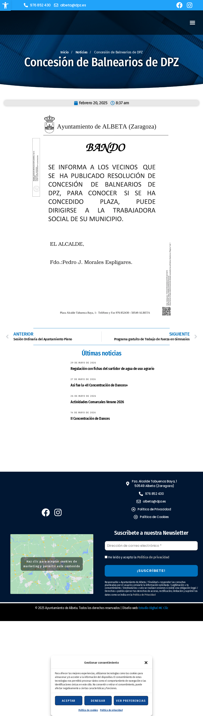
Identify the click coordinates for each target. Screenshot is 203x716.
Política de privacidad (111, 710)
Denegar (98, 701)
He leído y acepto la (137, 557)
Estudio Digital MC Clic (153, 608)
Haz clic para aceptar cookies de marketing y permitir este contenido (51, 564)
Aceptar (69, 701)
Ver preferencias (131, 701)
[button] (5, 5)
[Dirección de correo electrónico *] (151, 545)
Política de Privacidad (144, 594)
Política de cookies (88, 710)
